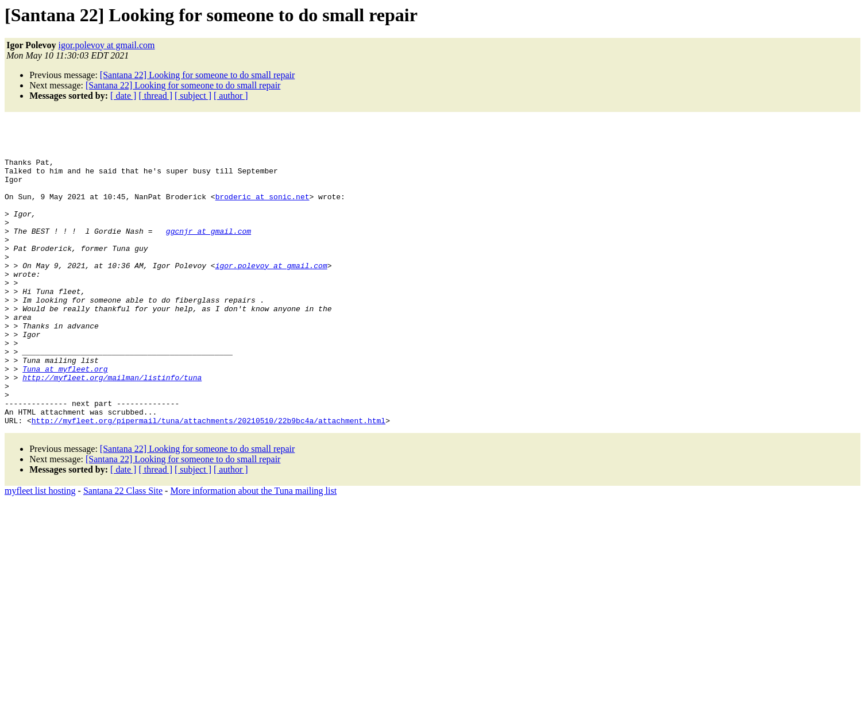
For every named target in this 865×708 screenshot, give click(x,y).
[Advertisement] (139, 134)
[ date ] (123, 95)
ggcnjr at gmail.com (208, 246)
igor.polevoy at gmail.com (107, 45)
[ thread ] (155, 95)
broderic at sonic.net (262, 205)
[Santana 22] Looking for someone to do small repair (197, 75)
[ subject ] (193, 95)
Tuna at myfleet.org (64, 412)
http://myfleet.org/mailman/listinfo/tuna (112, 422)
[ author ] (231, 95)
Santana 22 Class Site (123, 544)
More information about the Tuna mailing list (253, 544)
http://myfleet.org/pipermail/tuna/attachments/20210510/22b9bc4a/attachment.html (208, 474)
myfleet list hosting (40, 544)
